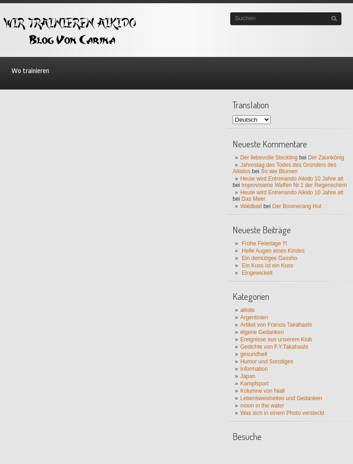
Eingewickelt (257, 273)
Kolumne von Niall (262, 391)
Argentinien (254, 317)
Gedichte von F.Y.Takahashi (274, 347)
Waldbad (251, 206)
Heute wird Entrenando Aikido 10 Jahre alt (291, 178)
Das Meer (253, 199)
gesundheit (254, 354)
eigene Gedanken (262, 332)
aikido (247, 310)
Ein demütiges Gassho (269, 258)
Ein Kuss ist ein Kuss (267, 265)
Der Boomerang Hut (296, 206)
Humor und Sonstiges (266, 361)
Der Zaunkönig (326, 157)
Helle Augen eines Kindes (273, 251)
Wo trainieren (30, 71)
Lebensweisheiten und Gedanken (281, 398)
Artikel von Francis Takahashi (276, 325)
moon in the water (262, 405)
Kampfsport (254, 383)
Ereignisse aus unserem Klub (276, 339)
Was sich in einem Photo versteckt (282, 413)
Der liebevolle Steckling (269, 157)
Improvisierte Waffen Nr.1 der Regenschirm (294, 185)
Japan (248, 376)
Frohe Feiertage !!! (264, 243)
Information (254, 369)
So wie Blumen (279, 171)
